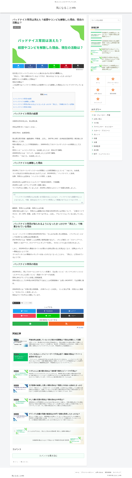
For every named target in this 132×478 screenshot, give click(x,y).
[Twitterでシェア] (18, 66)
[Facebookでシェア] (30, 66)
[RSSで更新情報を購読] (66, 324)
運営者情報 (108, 472)
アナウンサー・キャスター (103, 127)
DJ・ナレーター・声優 (102, 115)
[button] (78, 66)
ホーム (77, 472)
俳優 (95, 138)
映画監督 (97, 146)
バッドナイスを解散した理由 (24, 101)
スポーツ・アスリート (102, 131)
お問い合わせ (99, 472)
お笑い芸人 (16, 303)
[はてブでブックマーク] (42, 66)
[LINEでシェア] (54, 66)
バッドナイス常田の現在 (22, 107)
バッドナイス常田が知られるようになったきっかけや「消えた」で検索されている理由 (43, 104)
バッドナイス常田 (27, 303)
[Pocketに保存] (24, 316)
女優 (95, 142)
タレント (97, 134)
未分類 (96, 150)
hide (45, 94)
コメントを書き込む (48, 456)
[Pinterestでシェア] (66, 66)
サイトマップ (117, 472)
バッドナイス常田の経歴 (22, 99)
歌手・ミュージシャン (102, 154)
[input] (105, 20)
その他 (96, 123)
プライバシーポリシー (87, 472)
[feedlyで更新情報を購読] (30, 324)
